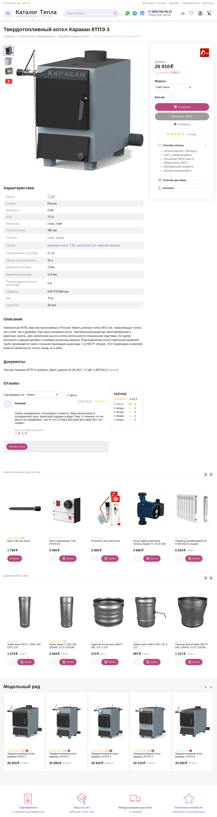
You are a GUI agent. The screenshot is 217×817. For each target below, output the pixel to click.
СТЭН (51, 196)
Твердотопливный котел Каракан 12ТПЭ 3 (188, 755)
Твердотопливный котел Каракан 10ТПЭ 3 (63, 755)
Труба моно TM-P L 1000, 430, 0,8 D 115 (24, 646)
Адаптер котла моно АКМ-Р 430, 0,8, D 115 (106, 646)
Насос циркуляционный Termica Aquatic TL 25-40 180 (149, 542)
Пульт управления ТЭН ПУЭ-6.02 (62, 542)
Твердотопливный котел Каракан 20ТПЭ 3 (147, 755)
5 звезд (118, 403)
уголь (51, 237)
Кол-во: (160, 97)
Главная (9, 36)
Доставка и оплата (155, 3)
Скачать (112, 369)
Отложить (182, 124)
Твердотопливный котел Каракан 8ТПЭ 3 (21, 755)
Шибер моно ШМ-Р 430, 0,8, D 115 (150, 646)
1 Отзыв (191, 134)
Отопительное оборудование (36, 36)
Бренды (174, 3)
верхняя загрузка (109, 245)
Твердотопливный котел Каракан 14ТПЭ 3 (105, 755)
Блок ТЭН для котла (18, 540)
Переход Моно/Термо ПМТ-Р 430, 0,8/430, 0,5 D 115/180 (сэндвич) (191, 646)
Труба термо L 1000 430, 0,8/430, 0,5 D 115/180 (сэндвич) (63, 646)
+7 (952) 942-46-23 (160, 11)
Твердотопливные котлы (74, 36)
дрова (60, 237)
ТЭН (72, 245)
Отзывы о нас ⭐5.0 (17, 3)
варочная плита (58, 245)
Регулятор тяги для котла (105, 540)
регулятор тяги (86, 245)
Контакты (208, 3)
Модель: (161, 81)
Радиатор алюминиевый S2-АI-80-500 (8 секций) (191, 542)
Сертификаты (191, 3)
